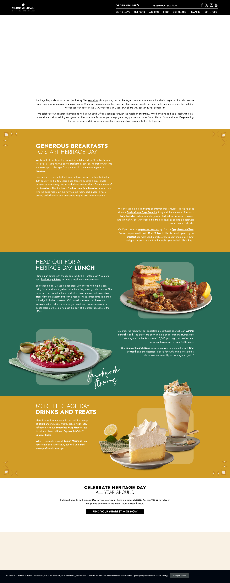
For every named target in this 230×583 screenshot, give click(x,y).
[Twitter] (207, 5)
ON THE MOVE (123, 12)
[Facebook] (202, 5)
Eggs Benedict (127, 229)
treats (78, 475)
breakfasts (45, 188)
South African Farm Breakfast (82, 188)
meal (62, 348)
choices (137, 551)
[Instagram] (212, 5)
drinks (42, 475)
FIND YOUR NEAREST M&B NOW (115, 563)
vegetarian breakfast (148, 242)
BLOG (166, 12)
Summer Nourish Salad (138, 399)
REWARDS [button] (195, 12)
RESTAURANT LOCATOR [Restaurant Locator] (165, 5)
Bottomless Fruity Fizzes (68, 479)
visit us (154, 551)
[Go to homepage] (42, 7)
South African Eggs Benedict (142, 225)
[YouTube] (216, 5)
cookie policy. (126, 576)
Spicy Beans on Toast (182, 242)
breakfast (74, 163)
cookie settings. (162, 576)
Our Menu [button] (139, 12)
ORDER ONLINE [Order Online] (126, 5)
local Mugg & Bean (51, 331)
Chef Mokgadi (155, 246)
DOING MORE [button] (179, 12)
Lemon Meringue (73, 492)
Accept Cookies (179, 576)
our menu (144, 113)
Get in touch (211, 12)
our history (93, 100)
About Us (154, 12)
